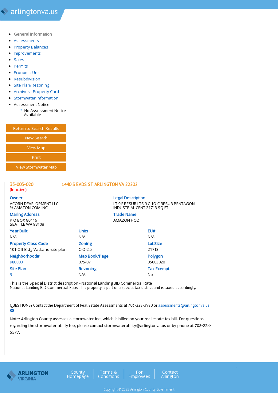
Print (36, 157)
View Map (36, 147)
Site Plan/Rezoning (31, 85)
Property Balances (31, 47)
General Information (33, 34)
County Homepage (78, 374)
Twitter (232, 372)
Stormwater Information (36, 98)
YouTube (268, 372)
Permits (21, 66)
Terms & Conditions (108, 374)
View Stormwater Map (36, 167)
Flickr (256, 372)
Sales (19, 59)
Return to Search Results (36, 128)
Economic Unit (27, 72)
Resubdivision (27, 79)
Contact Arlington (170, 374)
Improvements (27, 53)
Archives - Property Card (36, 91)
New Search (36, 138)
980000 (16, 262)
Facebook (244, 372)
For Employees (139, 374)
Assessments (26, 40)
